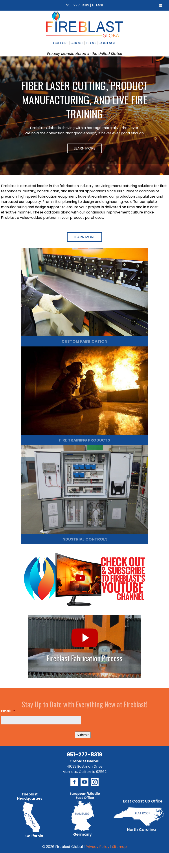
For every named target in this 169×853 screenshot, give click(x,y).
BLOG (91, 42)
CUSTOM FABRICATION (84, 341)
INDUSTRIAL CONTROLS (84, 539)
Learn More (84, 148)
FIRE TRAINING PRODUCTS (84, 440)
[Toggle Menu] (161, 5)
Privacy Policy (97, 846)
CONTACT (107, 42)
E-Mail (97, 5)
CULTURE (60, 42)
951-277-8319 (77, 5)
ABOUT (77, 42)
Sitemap (119, 846)
